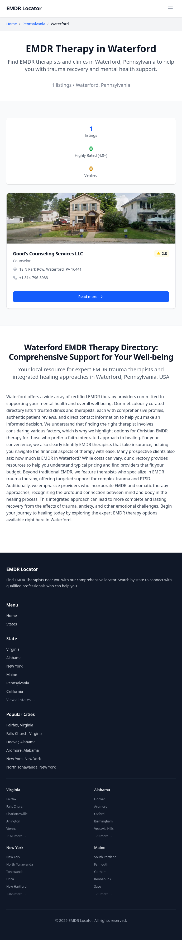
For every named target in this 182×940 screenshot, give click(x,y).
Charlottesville (16, 814)
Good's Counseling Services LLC (48, 253)
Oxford (99, 814)
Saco (97, 886)
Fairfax (11, 799)
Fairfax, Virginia (19, 724)
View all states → (20, 699)
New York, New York (23, 758)
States (11, 623)
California (14, 691)
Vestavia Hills (104, 828)
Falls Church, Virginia (24, 733)
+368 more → (16, 894)
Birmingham (103, 821)
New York (14, 666)
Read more (91, 296)
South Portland (105, 857)
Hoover (99, 799)
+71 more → (103, 894)
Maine (11, 674)
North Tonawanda (19, 864)
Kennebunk (102, 879)
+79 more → (103, 836)
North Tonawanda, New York (31, 767)
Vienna (11, 828)
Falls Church (15, 806)
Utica (10, 879)
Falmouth (101, 864)
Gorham (100, 872)
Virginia (13, 649)
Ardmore (100, 806)
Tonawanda (14, 872)
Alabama (14, 657)
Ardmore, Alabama (22, 750)
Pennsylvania (33, 23)
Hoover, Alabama (21, 741)
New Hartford (16, 886)
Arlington (13, 821)
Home (11, 23)
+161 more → (16, 836)
